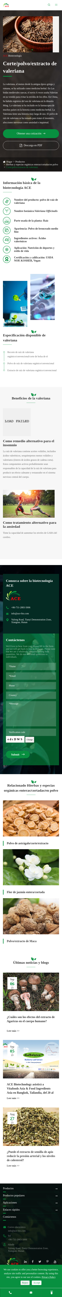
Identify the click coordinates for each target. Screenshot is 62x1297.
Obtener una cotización (31, 133)
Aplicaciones (10, 1202)
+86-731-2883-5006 (17, 1239)
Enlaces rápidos (11, 1209)
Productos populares (14, 1195)
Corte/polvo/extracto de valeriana (22, 167)
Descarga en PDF (31, 145)
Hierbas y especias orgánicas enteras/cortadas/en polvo (32, 164)
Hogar (9, 161)
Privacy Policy (49, 1277)
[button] (29, 49)
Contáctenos (9, 1216)
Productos (20, 161)
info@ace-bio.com (17, 1231)
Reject (25, 1282)
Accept (36, 1282)
